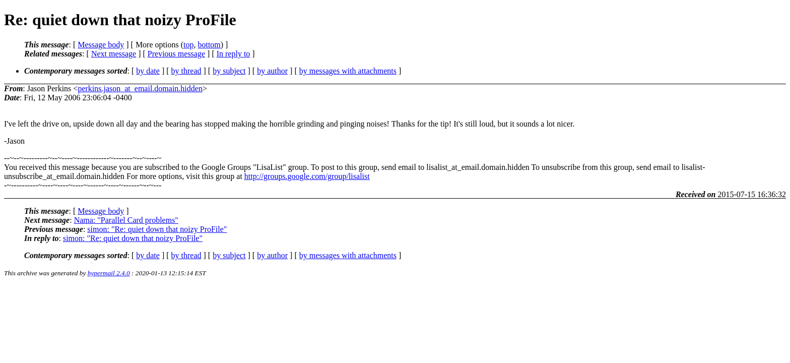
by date (148, 71)
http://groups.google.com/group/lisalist (307, 176)
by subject (229, 71)
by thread (186, 71)
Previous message (176, 53)
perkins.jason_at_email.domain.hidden (140, 88)
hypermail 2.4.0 (109, 273)
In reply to (233, 53)
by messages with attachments (348, 71)
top (188, 44)
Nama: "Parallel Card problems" (126, 220)
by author (272, 71)
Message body (101, 44)
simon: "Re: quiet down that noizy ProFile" (157, 229)
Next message (113, 53)
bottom (209, 44)
